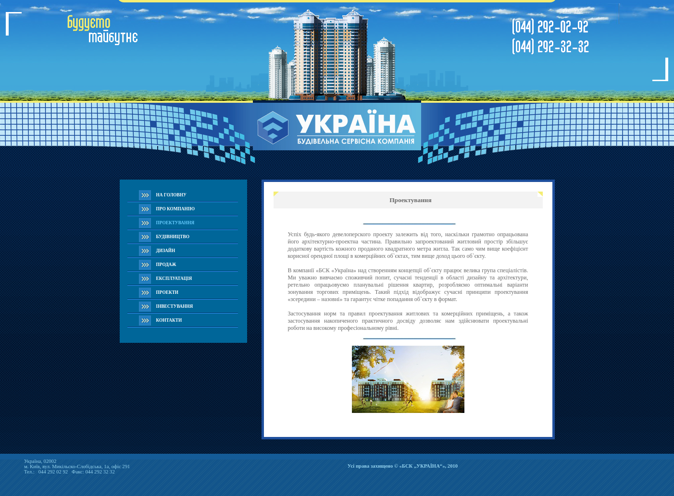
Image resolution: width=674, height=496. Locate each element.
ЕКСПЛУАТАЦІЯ (174, 278)
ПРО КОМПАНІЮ (175, 208)
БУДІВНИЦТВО (172, 236)
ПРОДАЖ (166, 264)
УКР (578, 11)
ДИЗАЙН (165, 250)
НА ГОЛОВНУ (171, 195)
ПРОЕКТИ (167, 292)
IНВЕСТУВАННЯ (174, 306)
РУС (566, 11)
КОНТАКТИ (169, 320)
